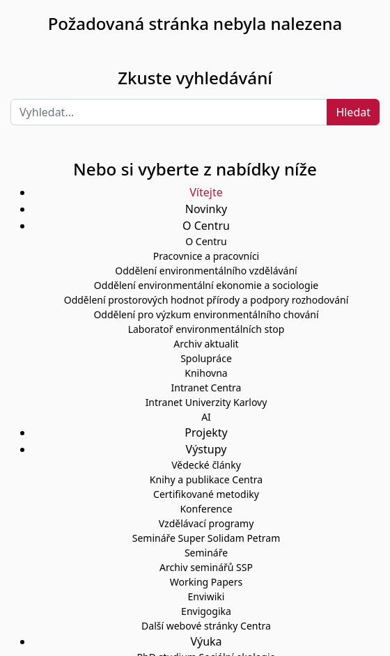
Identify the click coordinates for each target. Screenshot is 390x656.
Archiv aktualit (205, 343)
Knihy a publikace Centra (206, 479)
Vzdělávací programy (206, 523)
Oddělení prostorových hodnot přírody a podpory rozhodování (206, 299)
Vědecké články (206, 464)
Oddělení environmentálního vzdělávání (206, 270)
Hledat (353, 112)
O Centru (205, 241)
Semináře (206, 552)
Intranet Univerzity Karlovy (206, 402)
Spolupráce (206, 358)
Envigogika (206, 611)
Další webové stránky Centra (206, 625)
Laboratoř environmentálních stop (206, 329)
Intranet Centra (206, 387)
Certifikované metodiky (206, 494)
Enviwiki (206, 596)
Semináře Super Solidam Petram (206, 538)
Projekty (206, 432)
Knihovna (206, 373)
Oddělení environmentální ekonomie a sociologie (206, 285)
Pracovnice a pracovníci (206, 256)
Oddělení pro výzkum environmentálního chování (205, 314)
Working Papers (206, 581)
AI (206, 416)
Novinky (206, 209)
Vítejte (205, 192)
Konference (206, 508)
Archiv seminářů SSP (206, 567)
